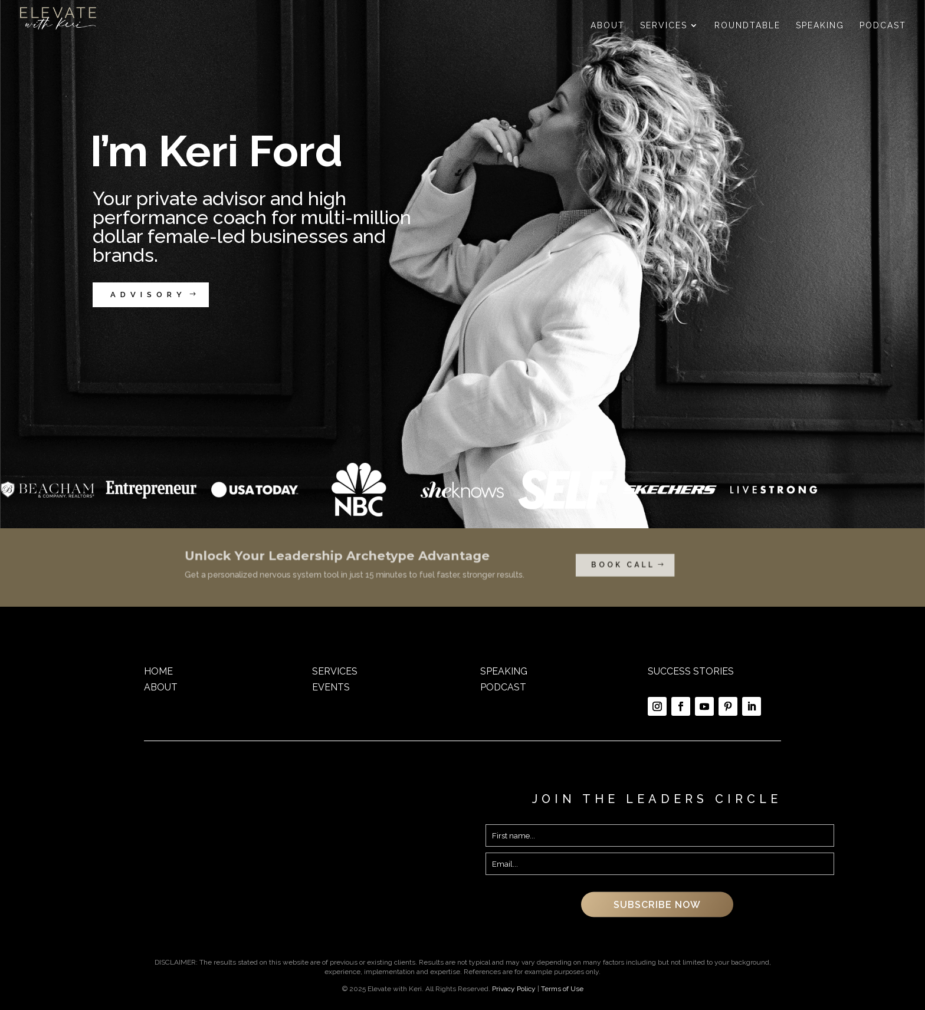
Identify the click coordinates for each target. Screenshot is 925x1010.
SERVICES (334, 671)
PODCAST (503, 687)
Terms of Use (562, 989)
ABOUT (161, 687)
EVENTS (331, 687)
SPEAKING (503, 671)
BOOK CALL (575, 565)
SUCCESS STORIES (691, 671)
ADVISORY (148, 294)
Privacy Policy (514, 989)
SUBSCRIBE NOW (657, 904)
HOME (158, 671)
